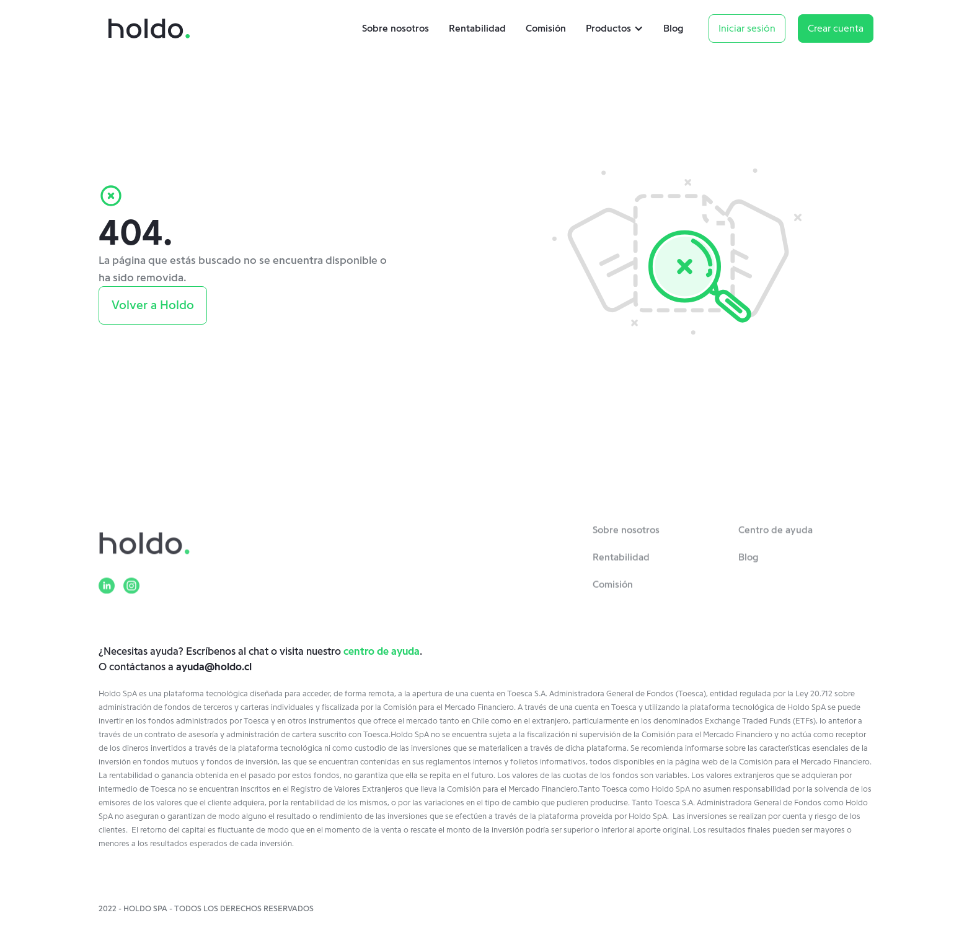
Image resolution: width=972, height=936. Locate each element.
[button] (617, 28)
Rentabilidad (477, 28)
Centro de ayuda (775, 535)
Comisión (546, 28)
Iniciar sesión (746, 28)
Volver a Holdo (153, 305)
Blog (673, 28)
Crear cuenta (836, 28)
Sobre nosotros (395, 28)
